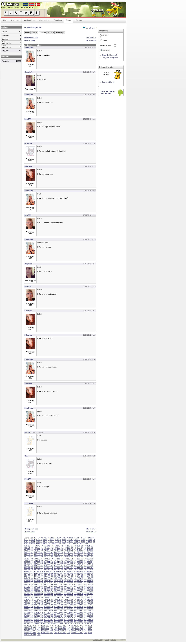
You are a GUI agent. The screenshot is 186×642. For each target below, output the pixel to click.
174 (81, 549)
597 (91, 586)
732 (51, 599)
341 (78, 564)
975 (91, 620)
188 (58, 551)
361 (75, 566)
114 (93, 543)
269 (48, 558)
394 (45, 569)
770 (38, 603)
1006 (61, 623)
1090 (77, 633)
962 (48, 620)
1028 (85, 625)
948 (71, 618)
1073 (73, 631)
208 (55, 553)
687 (41, 595)
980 (38, 621)
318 (71, 562)
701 (88, 595)
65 (34, 541)
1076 (85, 631)
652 (65, 592)
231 (61, 555)
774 (51, 603)
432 (32, 573)
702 (91, 595)
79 (68, 541)
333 (51, 564)
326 (28, 564)
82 (75, 541)
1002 (44, 623)
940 (45, 618)
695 (68, 595)
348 (32, 566)
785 (88, 603)
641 (28, 592)
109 (76, 543)
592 (75, 586)
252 (61, 556)
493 (25, 579)
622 (35, 590)
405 (81, 569)
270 (51, 558)
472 (25, 577)
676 (75, 594)
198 (91, 551)
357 (61, 566)
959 (38, 620)
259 (85, 556)
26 (84, 538)
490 (85, 577)
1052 (51, 629)
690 (51, 595)
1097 (38, 634)
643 (35, 592)
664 (35, 594)
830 (28, 608)
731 (48, 599)
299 (78, 560)
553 (85, 582)
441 (61, 573)
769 (35, 603)
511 (85, 579)
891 (91, 612)
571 (75, 584)
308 (38, 562)
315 (61, 562)
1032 (34, 627)
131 (78, 545)
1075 (81, 631)
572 (78, 584)
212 (68, 553)
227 (48, 555)
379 (65, 568)
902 (58, 614)
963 (51, 620)
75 (58, 541)
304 (25, 562)
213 (71, 553)
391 (35, 569)
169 (65, 549)
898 (45, 614)
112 (86, 543)
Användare (104, 35)
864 (71, 610)
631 (65, 590)
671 (58, 594)
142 (45, 547)
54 (79, 540)
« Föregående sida (31, 37)
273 (61, 558)
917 (38, 616)
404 (78, 569)
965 (58, 620)
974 (88, 620)
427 (85, 571)
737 (68, 599)
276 (71, 558)
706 (35, 597)
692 (58, 595)
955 (25, 620)
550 (75, 582)
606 (51, 588)
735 (61, 599)
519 (41, 581)
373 (45, 568)
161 (38, 549)
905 (68, 614)
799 (65, 605)
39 (44, 540)
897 (41, 614)
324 (91, 562)
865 (75, 610)
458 (48, 575)
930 (81, 616)
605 (48, 588)
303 (91, 560)
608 (58, 588)
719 (78, 597)
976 (25, 621)
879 (51, 612)
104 (60, 543)
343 (85, 564)
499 (45, 579)
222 (32, 555)
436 (45, 573)
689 (48, 595)
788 (28, 605)
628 (55, 590)
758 (68, 601)
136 (25, 547)
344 (88, 564)
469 (85, 575)
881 (58, 612)
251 (58, 556)
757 (65, 601)
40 (46, 540)
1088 (68, 633)
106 (66, 543)
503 (58, 579)
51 (72, 540)
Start (5, 20)
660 (91, 592)
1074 (77, 631)
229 (55, 555)
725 (28, 599)
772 (45, 603)
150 (71, 547)
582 (41, 586)
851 (28, 610)
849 (91, 608)
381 (71, 568)
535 (25, 582)
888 (81, 612)
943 (55, 618)
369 (32, 568)
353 (48, 566)
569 (68, 584)
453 (32, 575)
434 (38, 573)
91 (25, 543)
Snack (27, 33)
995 (88, 621)
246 (41, 556)
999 (32, 623)
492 (91, 577)
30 (93, 538)
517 (35, 581)
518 (38, 581)
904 (65, 614)
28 (89, 538)
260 (88, 556)
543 (51, 582)
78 (65, 541)
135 (91, 545)
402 (71, 569)
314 (58, 562)
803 (78, 605)
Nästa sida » (91, 37)
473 (28, 577)
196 (85, 551)
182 (38, 551)
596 (88, 586)
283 (25, 560)
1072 (68, 631)
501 (51, 579)
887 (78, 612)
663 (32, 594)
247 (45, 556)
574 (85, 584)
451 (25, 575)
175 (85, 549)
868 (85, 610)
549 (71, 582)
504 (61, 579)
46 (60, 540)
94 (32, 543)
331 (45, 564)
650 (58, 592)
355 (55, 566)
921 (51, 616)
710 (48, 597)
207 (51, 553)
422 (68, 571)
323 (88, 562)
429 (91, 571)
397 (55, 569)
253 (65, 556)
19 (67, 538)
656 (78, 592)
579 (32, 586)
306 (32, 562)
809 (28, 607)
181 (35, 551)
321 (81, 562)
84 (79, 541)
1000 (36, 623)
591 (71, 586)
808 (25, 607)
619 (25, 590)
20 (70, 538)
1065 (38, 631)
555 (91, 582)
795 (51, 605)
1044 (85, 627)
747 (32, 601)
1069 (56, 631)
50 (70, 540)
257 (78, 556)
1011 (82, 623)
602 (38, 588)
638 (88, 590)
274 (65, 558)
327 (32, 564)
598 (25, 588)
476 (38, 577)
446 (78, 573)
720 (81, 597)
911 (88, 614)
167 (58, 549)
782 (78, 603)
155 (88, 547)
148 (65, 547)
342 (81, 564)
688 (45, 595)
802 (75, 605)
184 (45, 551)
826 (85, 607)
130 (75, 545)
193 (75, 551)
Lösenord (103, 40)
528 (71, 581)
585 (51, 586)
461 (58, 575)
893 (28, 614)
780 (71, 603)
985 (55, 621)
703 (25, 597)
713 (58, 597)
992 (78, 621)
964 (55, 620)
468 (81, 575)
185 (48, 551)
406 (85, 569)
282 (91, 558)
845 (78, 608)
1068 (51, 631)
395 (48, 569)
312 (51, 562)
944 (58, 618)
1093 (90, 633)
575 (88, 584)
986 (58, 621)
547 (65, 582)
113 (89, 543)
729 (41, 599)
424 (75, 571)
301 (85, 560)
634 (75, 590)
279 (81, 558)
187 (55, 551)
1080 (34, 633)
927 (71, 616)
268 (45, 558)
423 (71, 571)
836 (48, 608)
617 (88, 588)
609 (61, 588)
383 (78, 568)
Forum (68, 20)
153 (81, 547)
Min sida (78, 20)
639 (91, 590)
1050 (43, 629)
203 (38, 553)
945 (61, 618)
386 (88, 568)
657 (81, 592)
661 (25, 594)
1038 (60, 627)
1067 (47, 631)
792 (41, 605)
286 (35, 560)
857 (48, 610)
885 (71, 612)
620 (28, 590)
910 (85, 614)
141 (41, 547)
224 (38, 555)
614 (78, 588)
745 (25, 601)
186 (51, 551)
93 (30, 543)
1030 (26, 627)
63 (30, 541)
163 (45, 549)
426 (81, 571)
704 (28, 597)
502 (55, 579)
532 (85, 581)
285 (32, 560)
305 (28, 562)
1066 (43, 631)
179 (28, 551)
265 (35, 558)
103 (56, 543)
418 (55, 571)
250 (55, 556)
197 (88, 551)
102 (53, 543)
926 (68, 616)
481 (55, 577)
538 (35, 582)
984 (51, 621)
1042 (77, 627)
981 (41, 621)
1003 (48, 623)
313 (55, 562)
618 (91, 588)
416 (48, 571)
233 (68, 555)
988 (65, 621)
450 (91, 573)
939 (41, 618)
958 (35, 620)
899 (48, 614)
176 (88, 549)
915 (32, 616)
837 (51, 608)
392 (38, 569)
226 (45, 555)
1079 (30, 633)
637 (85, 590)
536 (28, 582)
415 (45, 571)
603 (41, 588)
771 (41, 603)
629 (58, 590)
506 (68, 579)
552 (81, 582)
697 (75, 595)
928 (75, 616)
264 (32, 558)
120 (41, 545)
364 (85, 566)
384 (81, 568)
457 (45, 575)
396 (51, 569)
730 (45, 599)
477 (41, 577)
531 (81, 581)
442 (65, 573)
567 (61, 584)
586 (55, 586)
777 (61, 603)
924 (61, 616)
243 (32, 556)
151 (75, 547)
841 (65, 608)
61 (25, 541)
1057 (73, 629)
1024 (68, 625)
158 (28, 549)
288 (41, 560)
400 (65, 569)
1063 (30, 631)
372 (41, 568)
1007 (65, 623)
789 (32, 605)
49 (68, 540)
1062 (26, 631)
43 (53, 540)
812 (38, 607)
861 (61, 610)
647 (48, 592)
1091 (81, 633)
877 (45, 612)
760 (75, 601)
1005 (57, 623)
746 (28, 601)
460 (55, 575)
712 (55, 597)
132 (81, 545)
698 (78, 595)
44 (56, 540)
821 (68, 607)
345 (91, 564)
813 (41, 607)
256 (75, 556)
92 (27, 543)
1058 (77, 629)
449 (88, 573)
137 (28, 547)
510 (81, 579)
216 (81, 553)
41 (48, 540)
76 (60, 541)
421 (65, 571)
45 (58, 540)
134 (88, 545)
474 (32, 577)
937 (35, 618)
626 (48, 590)
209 (58, 553)
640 (25, 592)
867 (81, 610)
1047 (30, 629)
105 (63, 543)
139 (35, 547)
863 (68, 610)
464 (68, 575)
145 (55, 547)
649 (55, 592)
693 (61, 595)
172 (75, 549)
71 (48, 541)
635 (78, 590)
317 (68, 562)
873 (32, 612)
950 (78, 618)
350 (38, 566)
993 (81, 621)
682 (25, 595)
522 (51, 581)
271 (55, 558)
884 (68, 612)
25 (82, 538)
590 (68, 586)
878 (48, 612)
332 (48, 564)
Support (34, 33)
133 (85, 545)
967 (65, 620)
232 (65, 555)
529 (75, 581)
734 (58, 599)
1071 (64, 631)
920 (48, 616)
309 (41, 562)
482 (58, 577)
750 (41, 601)
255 (71, 556)
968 (68, 620)
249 (51, 556)
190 (65, 551)
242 (28, 556)
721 (85, 597)
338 (68, 564)
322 (85, 562)
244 (35, 556)
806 (88, 605)
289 (45, 560)
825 (81, 607)
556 (25, 584)
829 (25, 608)
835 (45, 608)
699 (81, 595)
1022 (60, 625)
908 (78, 614)
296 (68, 560)
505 (65, 579)
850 (25, 610)
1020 (51, 625)
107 (70, 543)
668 (48, 594)
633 (71, 590)
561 (41, 584)
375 (51, 568)
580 (35, 586)
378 (61, 568)
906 (71, 614)
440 (58, 573)
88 (89, 541)
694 (65, 595)
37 (39, 540)
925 (65, 616)
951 (81, 618)
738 (71, 599)
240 (91, 555)
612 (71, 588)
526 (65, 581)
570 (71, 584)
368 (28, 568)
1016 (34, 625)
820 (65, 607)
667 (45, 594)
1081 (38, 633)
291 (51, 560)
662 (28, 594)
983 (48, 621)
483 (61, 577)
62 (27, 541)
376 (55, 568)
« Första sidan (29, 40)
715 (65, 597)
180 (32, 551)
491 (88, 577)
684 (32, 595)
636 (81, 590)
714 (61, 597)
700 (85, 595)
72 (51, 541)
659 (88, 592)
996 (91, 621)
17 (63, 538)
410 (28, 571)
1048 (34, 629)
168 (61, 549)
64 (32, 541)
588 (61, 586)
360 (71, 566)
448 (85, 573)
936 (32, 618)
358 (65, 566)
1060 (85, 629)
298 (75, 560)
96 (37, 543)
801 (71, 605)
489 (81, 577)
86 (84, 541)
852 (32, 610)
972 (81, 620)
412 (35, 571)
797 (58, 605)
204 (41, 553)
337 (65, 564)
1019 (47, 625)
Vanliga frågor (29, 20)
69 (44, 541)
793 (45, 605)
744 (91, 599)
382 (75, 568)
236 (78, 555)
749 (38, 601)
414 (41, 571)
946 (65, 618)
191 (68, 551)
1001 (40, 623)
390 (32, 569)
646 (45, 592)
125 (58, 545)
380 (68, 568)
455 (38, 575)
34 (32, 540)
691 (55, 595)
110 (79, 543)
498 (41, 579)
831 (32, 608)
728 (38, 599)
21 (72, 538)
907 (75, 614)
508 (75, 579)
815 (48, 607)
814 (45, 607)
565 (55, 584)
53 (77, 540)
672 (61, 594)
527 (68, 581)
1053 (56, 629)
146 (58, 547)
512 (88, 579)
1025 (73, 625)
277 (75, 558)
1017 (38, 625)
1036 (51, 627)
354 (51, 566)
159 (32, 549)
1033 (38, 627)
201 (32, 553)
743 (88, 599)
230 (58, 555)
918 (41, 616)
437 (48, 573)
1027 (81, 625)
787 (25, 605)
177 (91, 549)
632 (68, 590)
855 (41, 610)
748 (35, 601)
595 (85, 586)
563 (48, 584)
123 (51, 545)
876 (41, 612)
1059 (81, 629)
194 (78, 551)
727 (35, 599)
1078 (26, 633)
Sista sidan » (91, 40)
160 (35, 549)
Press (107, 640)
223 (35, 555)
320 (78, 562)
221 (28, 555)
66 (37, 541)
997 (25, 623)
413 (38, 571)
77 (63, 541)
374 (48, 568)
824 (78, 607)
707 (38, 597)
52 (75, 540)
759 (71, 601)
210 (61, 553)
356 (58, 566)
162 (41, 549)
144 (51, 547)
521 (48, 581)
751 (45, 601)
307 (35, 562)
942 (51, 618)
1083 (47, 633)
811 (35, 607)
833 (38, 608)
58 (89, 540)
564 (51, 584)
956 (28, 620)
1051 (47, 629)
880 (55, 612)
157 (25, 549)
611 (68, 588)
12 (51, 538)
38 (41, 540)
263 (28, 558)
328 (35, 564)
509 (78, 579)
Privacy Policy (98, 640)
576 (91, 584)
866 (78, 610)
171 (71, 549)
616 (85, 588)
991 (75, 621)
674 (68, 594)
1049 (38, 629)
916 (35, 616)
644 (38, 592)
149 (68, 547)
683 (28, 595)
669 (51, 594)
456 (41, 575)
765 (91, 601)
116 (28, 545)
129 (71, 545)
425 (78, 571)
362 (78, 566)
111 (83, 543)
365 (88, 566)
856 (45, 610)
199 (25, 553)
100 (46, 543)
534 (91, 581)
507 (71, 579)
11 (48, 538)
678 (81, 594)
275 (68, 558)
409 (25, 571)
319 (75, 562)
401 (68, 569)
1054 (60, 629)
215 (78, 553)
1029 (90, 625)
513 (91, 579)
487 (75, 577)
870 (91, 610)
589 (65, 586)
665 (38, 594)
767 (28, 603)
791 (38, 605)
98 (41, 543)
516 (32, 581)
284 (28, 560)
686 (38, 595)
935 (28, 618)
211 (65, 553)
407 (88, 569)
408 (91, 569)
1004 (53, 623)
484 (65, 577)
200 (28, 553)
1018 (43, 625)
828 (91, 607)
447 (81, 573)
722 (88, 597)
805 (85, 605)
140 (38, 547)
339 (71, 564)
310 (45, 562)
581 (38, 586)
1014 (26, 625)
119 (38, 545)
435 (41, 573)
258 (81, 556)
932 (88, 616)
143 (48, 547)
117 (32, 545)
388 (25, 569)
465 (71, 575)
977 (28, 621)
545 (58, 582)
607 (55, 588)
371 (38, 568)
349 (35, 566)
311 (48, 562)
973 (85, 620)
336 (61, 564)
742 (85, 599)
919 (45, 616)
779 (68, 603)
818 (58, 607)
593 (78, 586)
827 (88, 607)
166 (55, 549)
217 (85, 553)
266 (38, 558)
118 (35, 545)
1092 (85, 633)
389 (28, 569)
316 (65, 562)
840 (61, 608)
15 (58, 538)
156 (91, 547)
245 (38, 556)
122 (48, 545)
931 (85, 616)
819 (61, 607)
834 (41, 608)
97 (39, 543)
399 (61, 569)
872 (28, 612)
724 (25, 599)
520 (45, 581)
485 (68, 577)
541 (45, 582)
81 (72, 541)
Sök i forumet (91, 28)
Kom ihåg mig (105, 45)
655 (75, 592)
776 (58, 603)
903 (61, 614)
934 (25, 618)
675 (71, 594)
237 (81, 555)
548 (68, 582)
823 (75, 607)
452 (28, 575)
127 (65, 545)
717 (71, 597)
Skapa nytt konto (108, 82)
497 (38, 579)
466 (75, 575)
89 (91, 541)
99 (44, 543)
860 (58, 610)
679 (85, 594)
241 (25, 556)
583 (45, 586)
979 (35, 621)
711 (51, 597)
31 (25, 540)
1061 (90, 629)
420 (61, 571)
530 (78, 581)
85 (82, 541)
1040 (68, 627)
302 (88, 560)
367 (25, 568)
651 (61, 592)
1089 (73, 633)
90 (94, 541)
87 (86, 541)
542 (48, 582)
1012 (87, 623)
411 (32, 571)
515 (28, 581)
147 (61, 547)
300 (81, 560)
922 (55, 616)
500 (48, 579)
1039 (64, 627)
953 (88, 618)
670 (55, 594)
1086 (60, 633)
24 (79, 538)
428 (88, 571)
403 (75, 569)
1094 (26, 634)
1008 (70, 623)
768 (32, 603)
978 (32, 621)
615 (81, 588)
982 (45, 621)
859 (55, 610)
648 (51, 592)
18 (65, 538)
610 (65, 588)
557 (28, 584)
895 (35, 614)
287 (38, 560)
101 (50, 543)
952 (85, 618)
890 (88, 612)
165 (51, 549)
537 (32, 582)
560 (38, 584)
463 (65, 575)
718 (75, 597)
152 (78, 547)
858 (51, 610)
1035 (47, 627)
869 (88, 610)
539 (38, 582)
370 (35, 568)
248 (48, 556)
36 (37, 540)
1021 (56, 625)
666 (41, 594)
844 (75, 608)
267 (41, 558)
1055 (64, 629)
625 (45, 590)
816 (51, 607)
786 (91, 603)
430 (25, 573)
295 (65, 560)
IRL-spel (51, 33)
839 (58, 608)
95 (34, 543)
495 (32, 579)
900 (51, 614)
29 (91, 538)
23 (77, 538)
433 (35, 573)
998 (28, 623)
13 (53, 538)
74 (56, 541)
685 (35, 595)
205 (45, 553)
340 (75, 564)
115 (25, 545)
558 (32, 584)
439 (55, 573)
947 (68, 618)
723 (91, 597)
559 (35, 584)
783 (81, 603)
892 (25, 614)
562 (45, 584)
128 (68, 545)
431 (28, 573)
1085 (56, 633)
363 (81, 566)
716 (68, 597)
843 (71, 608)
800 (68, 605)
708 (41, 597)
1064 (34, 631)
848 (88, 608)
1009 (74, 623)
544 (55, 582)
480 (51, 577)
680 (88, 594)
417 (51, 571)
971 (78, 620)
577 (25, 586)
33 (30, 540)
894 (32, 614)
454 (35, 575)
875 (38, 612)
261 (91, 556)
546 (61, 582)
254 (68, 556)
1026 (77, 625)
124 (55, 545)
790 (35, 605)
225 (41, 555)
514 (25, 581)
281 (88, 558)
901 (55, 614)
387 (91, 568)
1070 (60, 631)
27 (86, 538)
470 (88, 575)
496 (35, 579)
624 (41, 590)
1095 (30, 634)
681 (91, 594)
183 (41, 551)
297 (71, 560)
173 (78, 549)
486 (71, 577)
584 (48, 586)
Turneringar (60, 33)
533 (88, 581)
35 (34, 540)
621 (32, 590)
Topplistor (58, 20)
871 (25, 612)
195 (81, 551)
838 (55, 608)
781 (75, 603)
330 (41, 564)
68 (41, 541)
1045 (90, 627)
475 (35, 577)
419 (58, 571)
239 (88, 555)
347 (28, 566)
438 (51, 573)
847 (85, 608)
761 (78, 601)
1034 (43, 627)
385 (85, 568)
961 (45, 620)
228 (51, 555)
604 (45, 588)
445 (75, 573)
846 (81, 608)
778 (65, 603)
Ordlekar (43, 33)
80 (70, 541)
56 (84, 540)
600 (32, 588)
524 (58, 581)
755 (58, 601)
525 (61, 581)
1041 (73, 627)
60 (94, 540)
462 (61, 575)
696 (71, 595)
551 (78, 582)
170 (68, 549)
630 (61, 590)
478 (45, 577)
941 (48, 618)
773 (48, 603)
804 (81, 605)
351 (41, 566)
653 (68, 592)
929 (78, 616)
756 (61, 601)
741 (81, 599)
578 (28, 586)
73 (53, 541)
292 (55, 560)
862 (65, 610)
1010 (78, 623)
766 (25, 603)
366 (91, 566)
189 (61, 551)
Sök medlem (44, 20)
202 (35, 553)
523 (55, 581)
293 (58, 560)
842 (68, 608)
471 (91, 575)
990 (71, 621)
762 (81, 601)
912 (91, 614)
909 (81, 614)
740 (78, 599)
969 (71, 620)
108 (73, 543)
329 (38, 564)
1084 (51, 633)
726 (32, 599)
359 (68, 566)
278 (78, 558)
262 (25, 558)
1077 (90, 631)
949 (75, 618)
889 (85, 612)
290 (48, 560)
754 (55, 601)
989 (68, 621)
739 (75, 599)
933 (91, 616)
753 (51, 601)
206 (48, 553)
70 (46, 541)
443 (68, 573)
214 (75, 553)
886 (75, 612)
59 (91, 540)
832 (35, 608)
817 (55, 607)
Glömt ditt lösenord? (109, 55)
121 (45, 545)
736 (65, 599)
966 (61, 620)
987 (61, 621)
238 (85, 555)
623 (38, 590)
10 (46, 538)
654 (71, 592)
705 (32, 597)
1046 (26, 629)
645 (41, 592)
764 (88, 601)
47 (63, 540)
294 (61, 560)
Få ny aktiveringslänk (110, 58)
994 (85, 621)
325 (25, 564)
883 (65, 612)
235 (75, 555)
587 (58, 586)
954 (91, 618)
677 (78, 594)
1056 (68, 629)
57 (86, 540)
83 (77, 541)
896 (38, 614)
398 (58, 569)
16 (60, 538)
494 (28, 579)
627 (51, 590)
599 (28, 588)
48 (65, 540)
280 (85, 558)
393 (41, 569)
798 (61, 605)
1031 (30, 627)
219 (91, 553)
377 (58, 568)
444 (71, 573)
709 (45, 597)
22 (74, 538)
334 (55, 564)
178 (25, 551)
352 (45, 566)
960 (41, 620)
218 (88, 553)
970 (75, 620)
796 (55, 605)
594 (81, 586)
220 (25, 555)
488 (78, 577)
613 (75, 588)
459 (51, 575)
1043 (81, 627)
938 (38, 618)
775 (55, 603)
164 (48, 549)
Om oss (113, 640)
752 (48, 601)
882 (61, 612)
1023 (64, 625)
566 (58, 584)
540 (41, 582)
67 (39, 541)
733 (55, 599)
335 (58, 564)
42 (51, 540)
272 (58, 558)
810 (32, 607)
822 (71, 607)
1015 (30, 625)
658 (85, 592)
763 (85, 601)
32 (27, 540)
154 (85, 547)
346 (25, 566)
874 (35, 612)
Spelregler (15, 20)
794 (48, 605)
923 (58, 616)
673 (65, 594)
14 (55, 538)
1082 (43, 633)
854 (38, 610)
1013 (91, 623)
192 (71, 551)
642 (32, 592)
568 (65, 584)
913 (25, 616)
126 (61, 545)
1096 (34, 634)
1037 (56, 627)
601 (35, 588)
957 (32, 620)
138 (32, 547)
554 (88, 582)
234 (71, 555)
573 (81, 584)
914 (28, 616)
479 (48, 577)
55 (82, 540)
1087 (64, 633)
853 (35, 610)
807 (91, 605)
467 (78, 575)
